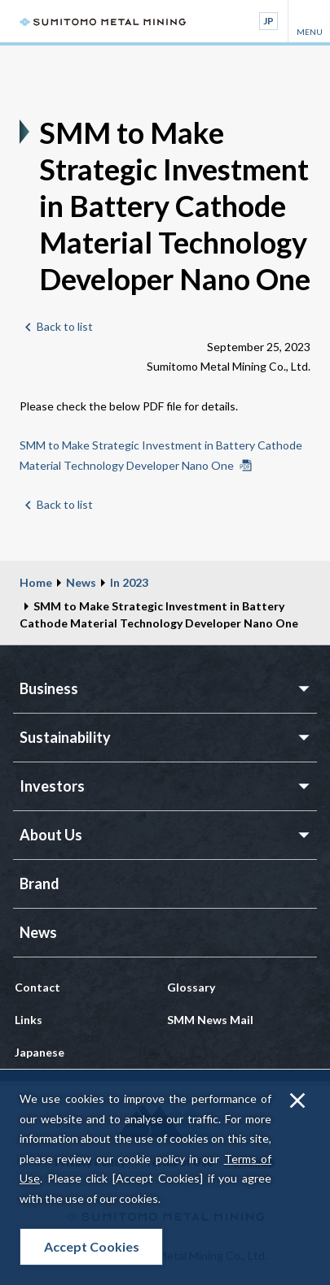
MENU (309, 21)
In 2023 (129, 582)
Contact (37, 987)
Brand (39, 883)
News (81, 582)
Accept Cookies (91, 1246)
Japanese (39, 1052)
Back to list (65, 326)
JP (268, 21)
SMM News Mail (210, 1020)
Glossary (191, 987)
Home (36, 582)
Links (28, 1020)
